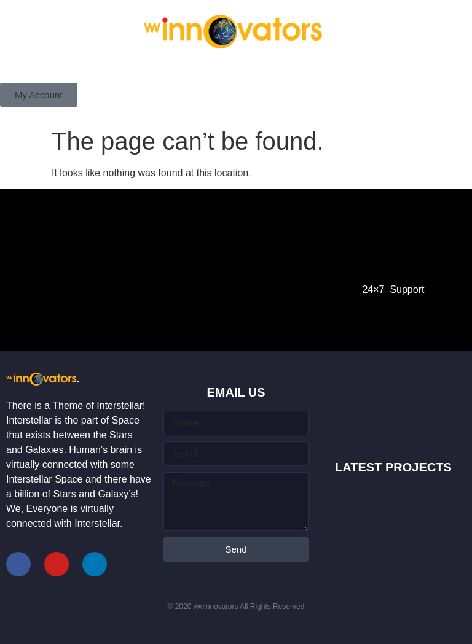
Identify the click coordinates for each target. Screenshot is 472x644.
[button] (38, 95)
